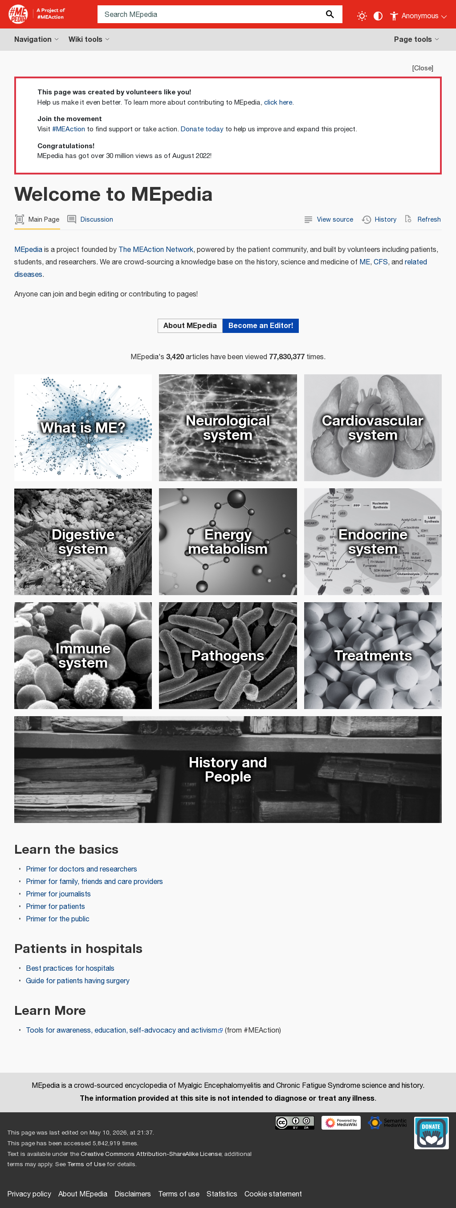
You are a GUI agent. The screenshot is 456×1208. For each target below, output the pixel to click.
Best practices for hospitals (70, 968)
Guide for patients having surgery (78, 981)
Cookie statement (273, 1194)
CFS (381, 262)
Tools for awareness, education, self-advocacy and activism (121, 1030)
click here (278, 102)
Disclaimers (132, 1194)
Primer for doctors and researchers (81, 869)
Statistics (222, 1194)
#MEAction (68, 129)
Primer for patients (55, 906)
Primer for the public (58, 919)
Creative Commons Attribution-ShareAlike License (151, 1154)
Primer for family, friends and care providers (94, 882)
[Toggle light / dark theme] (362, 16)
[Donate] (431, 1132)
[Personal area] (419, 14)
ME (364, 262)
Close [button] (423, 68)
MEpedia (28, 249)
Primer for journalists (58, 894)
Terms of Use (86, 1164)
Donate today (202, 129)
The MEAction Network (155, 249)
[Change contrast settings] (378, 16)
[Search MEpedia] (220, 14)
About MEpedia (82, 1194)
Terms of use (179, 1194)
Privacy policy (29, 1194)
